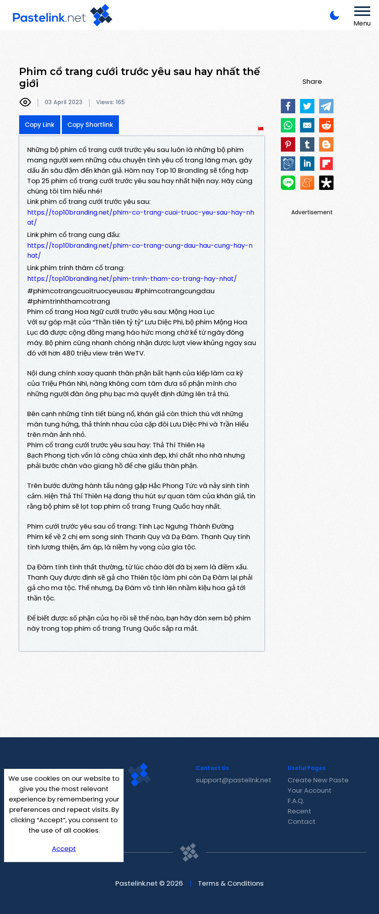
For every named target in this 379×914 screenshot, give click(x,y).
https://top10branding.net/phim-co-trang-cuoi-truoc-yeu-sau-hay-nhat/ (140, 217)
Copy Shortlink (90, 124)
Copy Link (40, 124)
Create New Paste (318, 780)
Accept (64, 848)
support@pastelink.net (233, 780)
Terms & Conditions (231, 883)
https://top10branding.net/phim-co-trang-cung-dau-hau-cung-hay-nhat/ (140, 250)
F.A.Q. (296, 800)
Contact (302, 821)
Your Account (310, 790)
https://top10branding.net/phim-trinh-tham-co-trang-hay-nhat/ (132, 278)
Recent (299, 811)
